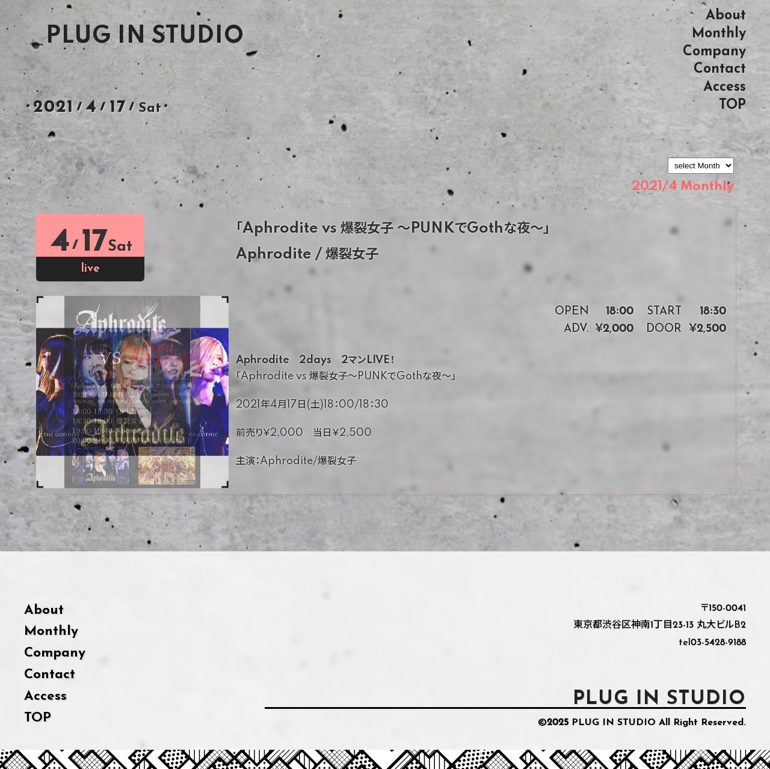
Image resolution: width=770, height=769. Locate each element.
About (726, 15)
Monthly (719, 33)
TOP (732, 105)
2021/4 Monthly (683, 186)
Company (714, 51)
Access (724, 87)
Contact (720, 69)
